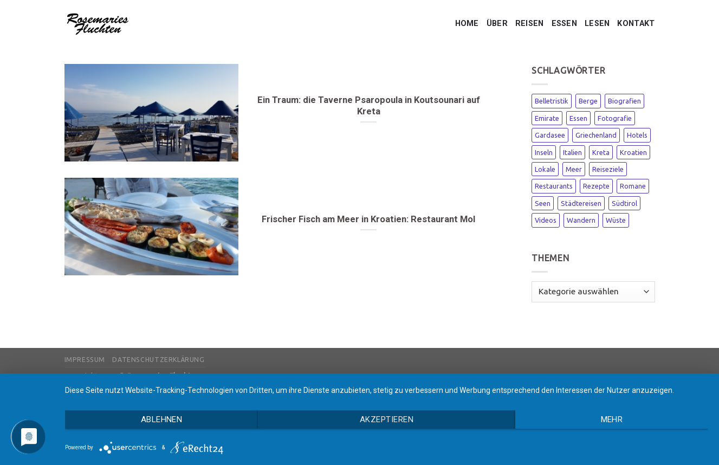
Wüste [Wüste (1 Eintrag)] (616, 220)
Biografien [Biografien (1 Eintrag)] (624, 101)
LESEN (597, 23)
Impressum (85, 359)
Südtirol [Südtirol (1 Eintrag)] (624, 203)
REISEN (529, 23)
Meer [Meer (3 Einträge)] (574, 169)
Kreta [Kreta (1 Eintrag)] (601, 152)
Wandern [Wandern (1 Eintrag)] (581, 220)
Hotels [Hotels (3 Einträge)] (637, 135)
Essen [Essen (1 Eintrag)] (578, 118)
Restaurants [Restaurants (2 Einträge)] (554, 186)
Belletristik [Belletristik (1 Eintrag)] (551, 101)
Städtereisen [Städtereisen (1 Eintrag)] (581, 203)
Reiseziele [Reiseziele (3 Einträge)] (608, 169)
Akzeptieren (386, 419)
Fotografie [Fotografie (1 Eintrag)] (615, 118)
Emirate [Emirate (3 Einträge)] (547, 118)
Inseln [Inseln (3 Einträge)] (544, 152)
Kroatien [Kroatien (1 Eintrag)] (633, 152)
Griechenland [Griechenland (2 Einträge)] (596, 135)
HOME (467, 23)
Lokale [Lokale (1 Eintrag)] (545, 169)
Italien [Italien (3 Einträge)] (572, 152)
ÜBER (497, 23)
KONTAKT (636, 23)
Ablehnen (162, 419)
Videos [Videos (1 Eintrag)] (545, 220)
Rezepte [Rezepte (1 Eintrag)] (596, 186)
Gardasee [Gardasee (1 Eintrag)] (550, 135)
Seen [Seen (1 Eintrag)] (542, 203)
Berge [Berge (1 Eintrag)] (588, 101)
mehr (612, 419)
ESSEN (564, 23)
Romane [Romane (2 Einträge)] (633, 186)
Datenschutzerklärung (158, 359)
